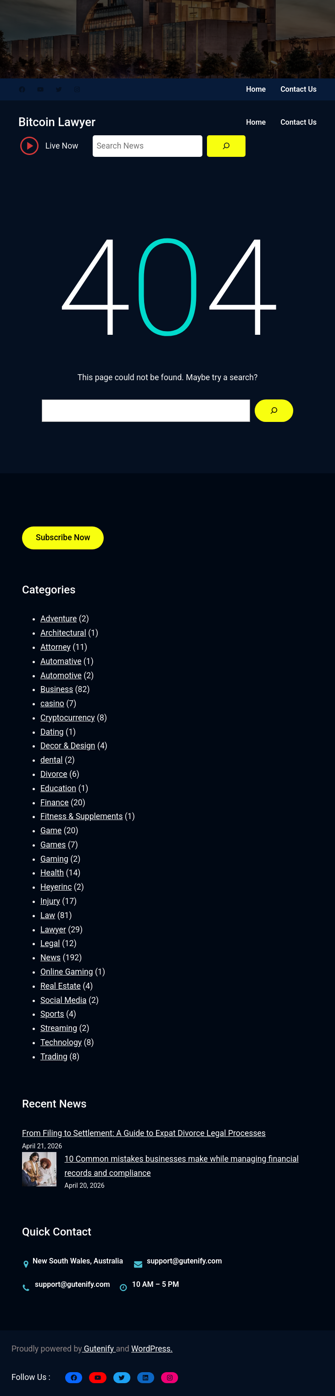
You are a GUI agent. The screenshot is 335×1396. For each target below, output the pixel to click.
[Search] (226, 146)
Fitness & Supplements (81, 816)
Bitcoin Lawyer (56, 122)
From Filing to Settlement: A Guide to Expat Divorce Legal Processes (144, 1133)
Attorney (55, 647)
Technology (61, 1042)
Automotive (61, 675)
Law (47, 915)
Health (52, 872)
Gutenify (99, 1348)
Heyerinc (56, 887)
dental (51, 759)
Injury (50, 901)
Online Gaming (66, 971)
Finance (54, 802)
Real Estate (60, 986)
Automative (60, 661)
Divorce (53, 774)
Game (50, 830)
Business (56, 689)
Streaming (58, 1028)
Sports (52, 1014)
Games (53, 844)
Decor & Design (67, 745)
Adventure (58, 618)
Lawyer (53, 929)
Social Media (63, 1000)
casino (52, 703)
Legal (50, 943)
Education (58, 788)
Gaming (54, 859)
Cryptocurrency (67, 717)
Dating (52, 732)
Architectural (63, 632)
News (50, 957)
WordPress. (152, 1348)
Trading (53, 1056)
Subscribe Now (63, 537)
